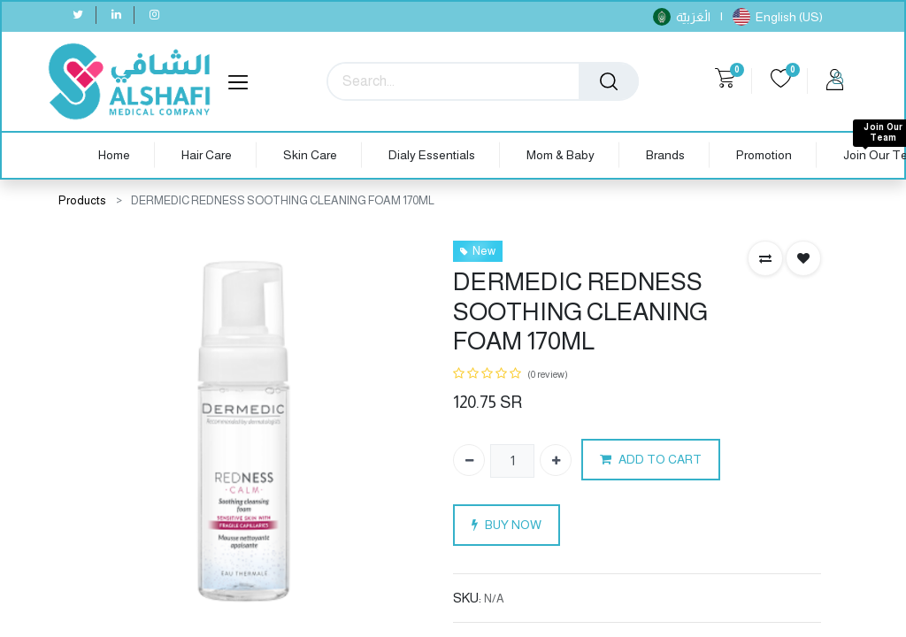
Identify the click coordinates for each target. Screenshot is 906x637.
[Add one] (556, 460)
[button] (765, 258)
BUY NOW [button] (506, 525)
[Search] (609, 81)
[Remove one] (469, 460)
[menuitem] (114, 155)
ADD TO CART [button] (651, 459)
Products (82, 200)
